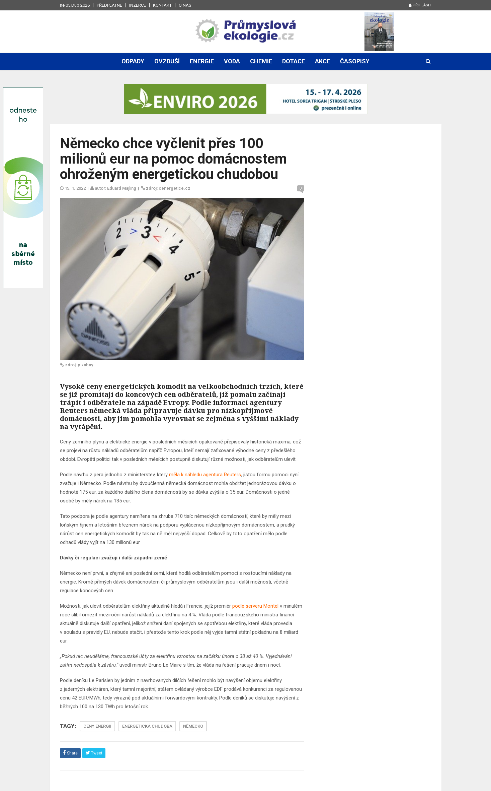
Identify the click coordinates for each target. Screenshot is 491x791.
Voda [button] (232, 61)
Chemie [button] (261, 61)
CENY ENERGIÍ (97, 726)
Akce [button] (322, 61)
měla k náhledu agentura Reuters (205, 475)
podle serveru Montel (255, 606)
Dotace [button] (293, 61)
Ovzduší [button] (167, 61)
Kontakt (162, 5)
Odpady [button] (132, 61)
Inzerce (137, 5)
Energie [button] (202, 61)
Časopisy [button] (355, 61)
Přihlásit (420, 5)
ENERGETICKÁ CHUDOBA (147, 726)
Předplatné (109, 5)
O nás (185, 5)
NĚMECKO (193, 726)
